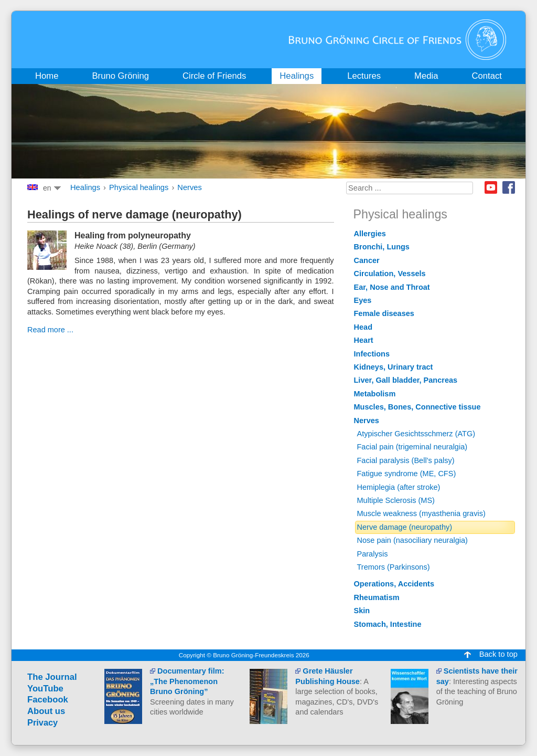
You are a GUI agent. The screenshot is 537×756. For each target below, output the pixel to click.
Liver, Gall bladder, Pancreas (406, 380)
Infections (372, 354)
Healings (85, 187)
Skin (362, 610)
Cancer (367, 260)
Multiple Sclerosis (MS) (396, 500)
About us (46, 711)
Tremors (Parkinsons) (393, 567)
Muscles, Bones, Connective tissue (417, 407)
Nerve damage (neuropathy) (405, 527)
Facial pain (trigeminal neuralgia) (412, 447)
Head (363, 327)
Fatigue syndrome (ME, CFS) (406, 473)
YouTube (45, 689)
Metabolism (375, 394)
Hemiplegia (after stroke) (399, 487)
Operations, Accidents (394, 584)
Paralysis (372, 554)
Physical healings (138, 187)
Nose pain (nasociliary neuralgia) (412, 540)
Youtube (491, 187)
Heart (363, 340)
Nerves (189, 187)
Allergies (370, 233)
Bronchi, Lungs (382, 247)
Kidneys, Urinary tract (393, 367)
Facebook (508, 187)
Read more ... (50, 330)
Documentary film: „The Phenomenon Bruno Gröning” (187, 681)
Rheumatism (377, 597)
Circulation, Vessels (390, 273)
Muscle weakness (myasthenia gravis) (421, 513)
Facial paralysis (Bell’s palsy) (406, 460)
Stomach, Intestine (388, 624)
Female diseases (384, 313)
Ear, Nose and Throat (392, 287)
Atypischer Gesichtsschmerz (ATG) (416, 433)
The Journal (52, 677)
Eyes (363, 300)
